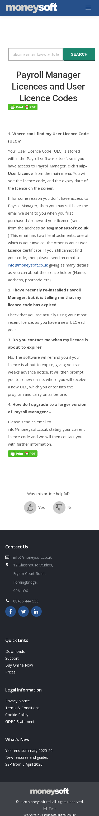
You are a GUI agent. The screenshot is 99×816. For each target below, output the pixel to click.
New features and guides (26, 757)
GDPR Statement (20, 721)
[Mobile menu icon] (88, 8)
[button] (34, 507)
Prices (10, 672)
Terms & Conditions (22, 707)
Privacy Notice (17, 700)
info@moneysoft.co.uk (28, 265)
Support (12, 658)
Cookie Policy (16, 714)
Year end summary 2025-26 (29, 750)
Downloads (15, 651)
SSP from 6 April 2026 (24, 764)
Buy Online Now (19, 665)
